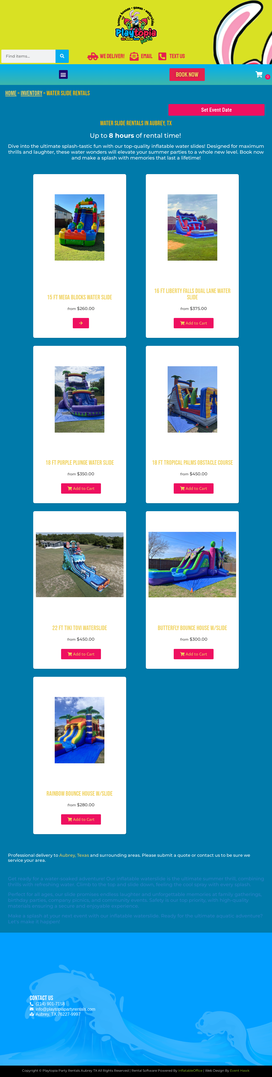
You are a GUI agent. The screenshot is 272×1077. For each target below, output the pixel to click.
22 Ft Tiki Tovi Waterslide (79, 628)
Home (10, 93)
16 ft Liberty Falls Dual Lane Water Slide (192, 294)
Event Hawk (240, 1070)
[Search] (62, 56)
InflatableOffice (190, 1070)
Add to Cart (193, 323)
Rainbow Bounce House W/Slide (79, 794)
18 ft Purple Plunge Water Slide (79, 463)
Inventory (31, 93)
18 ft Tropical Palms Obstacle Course (192, 463)
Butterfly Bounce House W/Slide (192, 628)
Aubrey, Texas (74, 855)
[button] (63, 74)
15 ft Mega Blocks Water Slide (79, 297)
